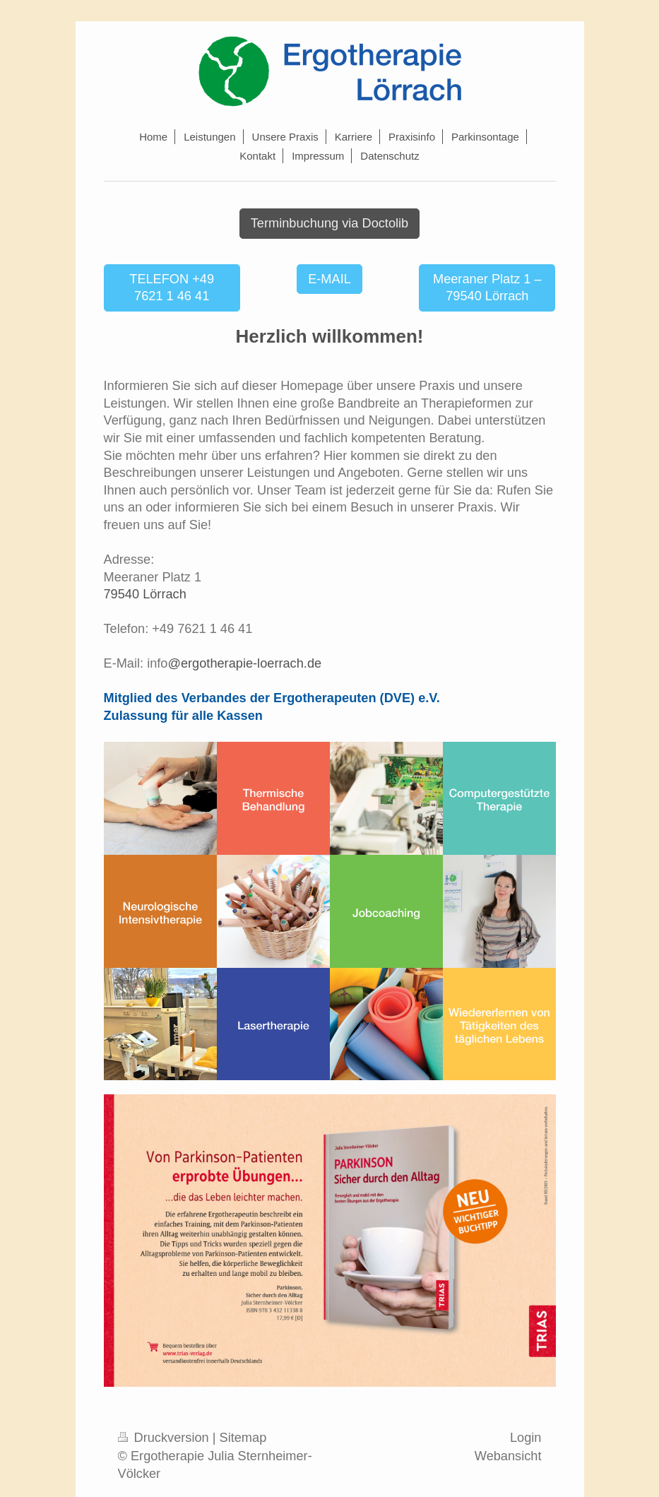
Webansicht (508, 1456)
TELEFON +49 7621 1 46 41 (171, 288)
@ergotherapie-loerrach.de (244, 663)
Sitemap (243, 1438)
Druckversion (165, 1438)
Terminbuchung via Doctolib (329, 223)
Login (526, 1438)
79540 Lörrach (145, 594)
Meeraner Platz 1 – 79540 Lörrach (487, 288)
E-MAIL (329, 279)
